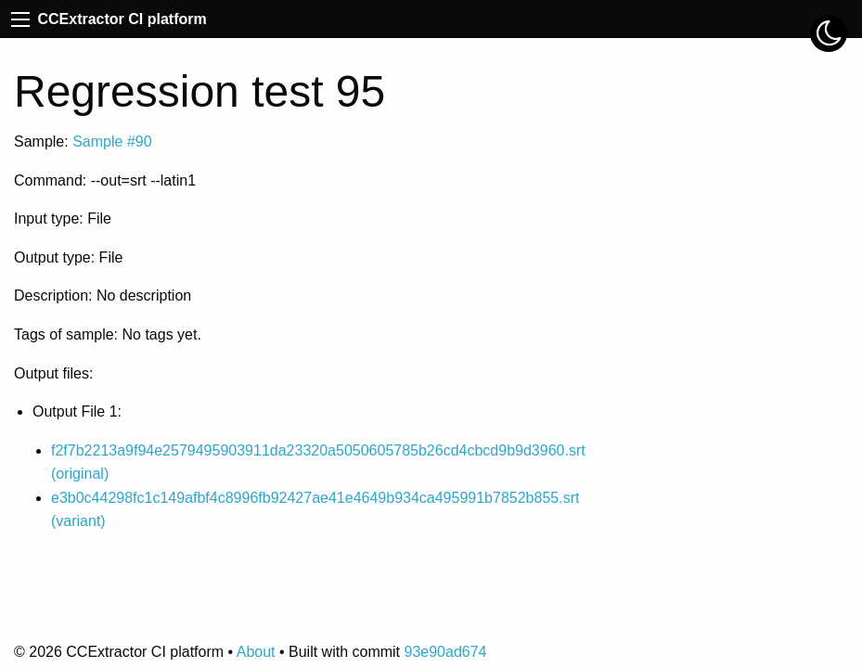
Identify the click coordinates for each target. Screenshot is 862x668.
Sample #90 (111, 141)
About (256, 652)
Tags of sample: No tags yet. (107, 334)
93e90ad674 (445, 652)
